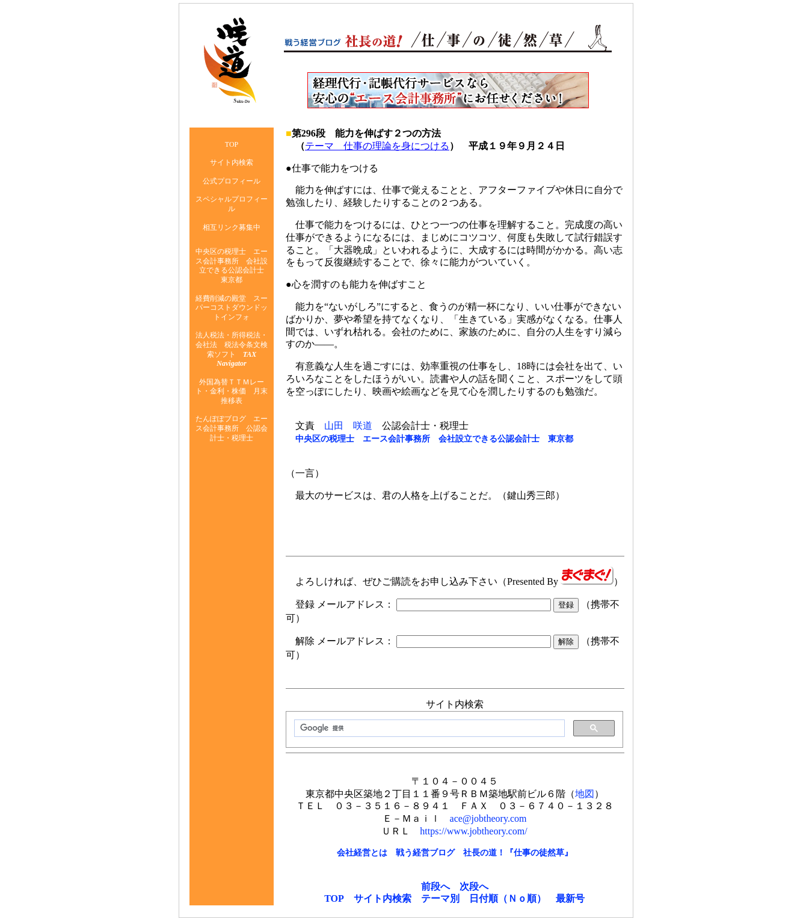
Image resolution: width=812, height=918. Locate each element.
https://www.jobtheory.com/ (473, 831)
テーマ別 (440, 898)
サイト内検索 (382, 898)
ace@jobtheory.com (488, 818)
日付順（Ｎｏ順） (507, 898)
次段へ (474, 886)
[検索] (428, 728)
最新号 (570, 898)
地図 (584, 794)
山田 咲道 (348, 425)
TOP (334, 898)
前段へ (435, 886)
